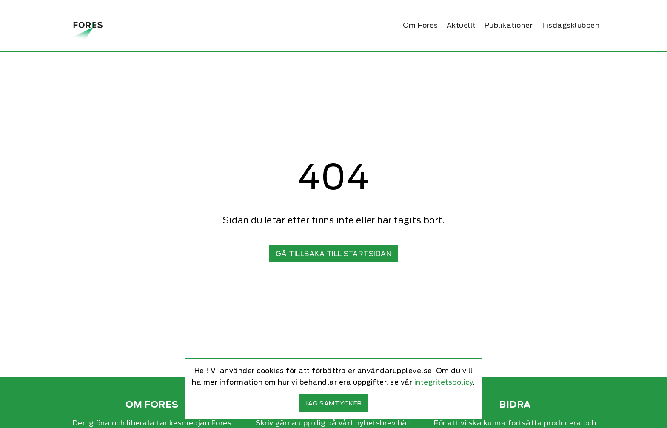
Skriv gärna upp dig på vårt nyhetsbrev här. (333, 423)
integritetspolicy (443, 382)
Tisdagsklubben (570, 25)
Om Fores (420, 25)
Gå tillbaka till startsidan (334, 254)
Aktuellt (461, 25)
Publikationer (509, 25)
